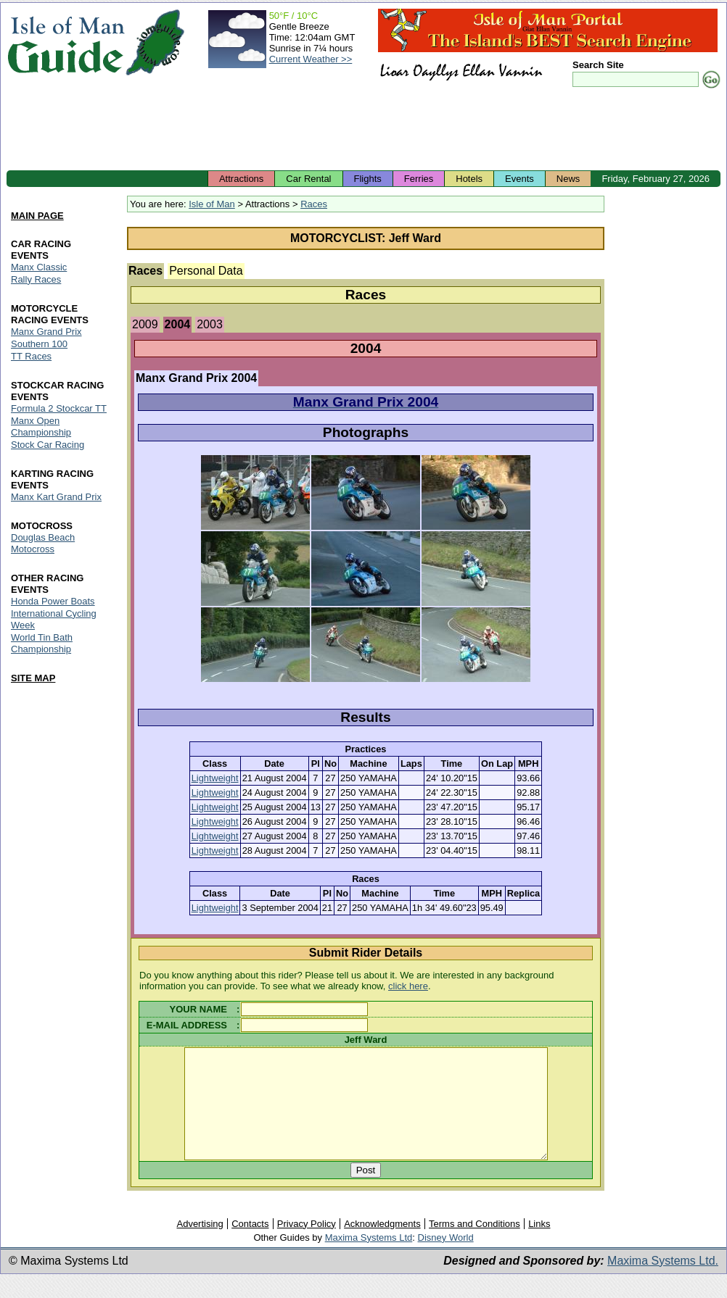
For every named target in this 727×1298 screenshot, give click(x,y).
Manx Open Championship (41, 426)
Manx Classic (39, 267)
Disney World (446, 1259)
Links (539, 1245)
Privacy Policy (306, 1245)
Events (519, 178)
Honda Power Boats (53, 601)
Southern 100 (39, 343)
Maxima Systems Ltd (369, 1259)
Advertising (199, 1245)
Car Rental (308, 178)
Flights (368, 178)
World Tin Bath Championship (42, 643)
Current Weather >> (311, 59)
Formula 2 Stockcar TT (59, 408)
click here (408, 986)
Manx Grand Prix (46, 331)
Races (313, 204)
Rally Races (36, 279)
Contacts (249, 1245)
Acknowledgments (382, 1245)
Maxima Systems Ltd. (662, 1282)
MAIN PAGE (37, 215)
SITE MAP (33, 678)
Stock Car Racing (47, 444)
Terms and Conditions (474, 1245)
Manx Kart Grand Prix (56, 496)
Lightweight (215, 778)
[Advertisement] (363, 130)
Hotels (469, 178)
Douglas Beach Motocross (43, 543)
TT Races (31, 356)
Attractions (241, 178)
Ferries (418, 178)
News (568, 178)
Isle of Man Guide (66, 42)
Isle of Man (212, 204)
